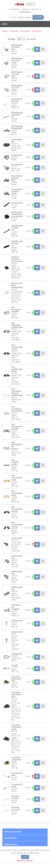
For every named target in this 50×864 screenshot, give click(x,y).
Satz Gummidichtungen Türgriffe (19, 426)
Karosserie (25, 31)
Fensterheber (16, 155)
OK (25, 857)
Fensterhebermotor (19, 164)
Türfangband (16, 654)
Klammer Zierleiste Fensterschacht (17, 259)
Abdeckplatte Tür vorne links (17, 74)
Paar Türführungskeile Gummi (18, 347)
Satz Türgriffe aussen (15, 462)
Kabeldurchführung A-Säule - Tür (19, 228)
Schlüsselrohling (18, 621)
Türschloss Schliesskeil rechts (16, 727)
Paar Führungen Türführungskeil (18, 325)
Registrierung (14, 9)
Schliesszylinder (18, 538)
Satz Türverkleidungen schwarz (18, 509)
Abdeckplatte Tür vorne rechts (17, 88)
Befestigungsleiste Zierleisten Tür (19, 115)
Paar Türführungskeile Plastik (18, 369)
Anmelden (26, 9)
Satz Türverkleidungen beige (18, 478)
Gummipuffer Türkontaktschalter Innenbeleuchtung (19, 214)
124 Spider (14, 31)
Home (5, 31)
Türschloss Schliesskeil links (16, 679)
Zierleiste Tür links (15, 797)
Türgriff (14, 665)
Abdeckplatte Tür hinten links (17, 47)
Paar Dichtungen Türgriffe (16, 309)
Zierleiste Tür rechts (15, 808)
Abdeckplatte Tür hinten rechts (17, 61)
